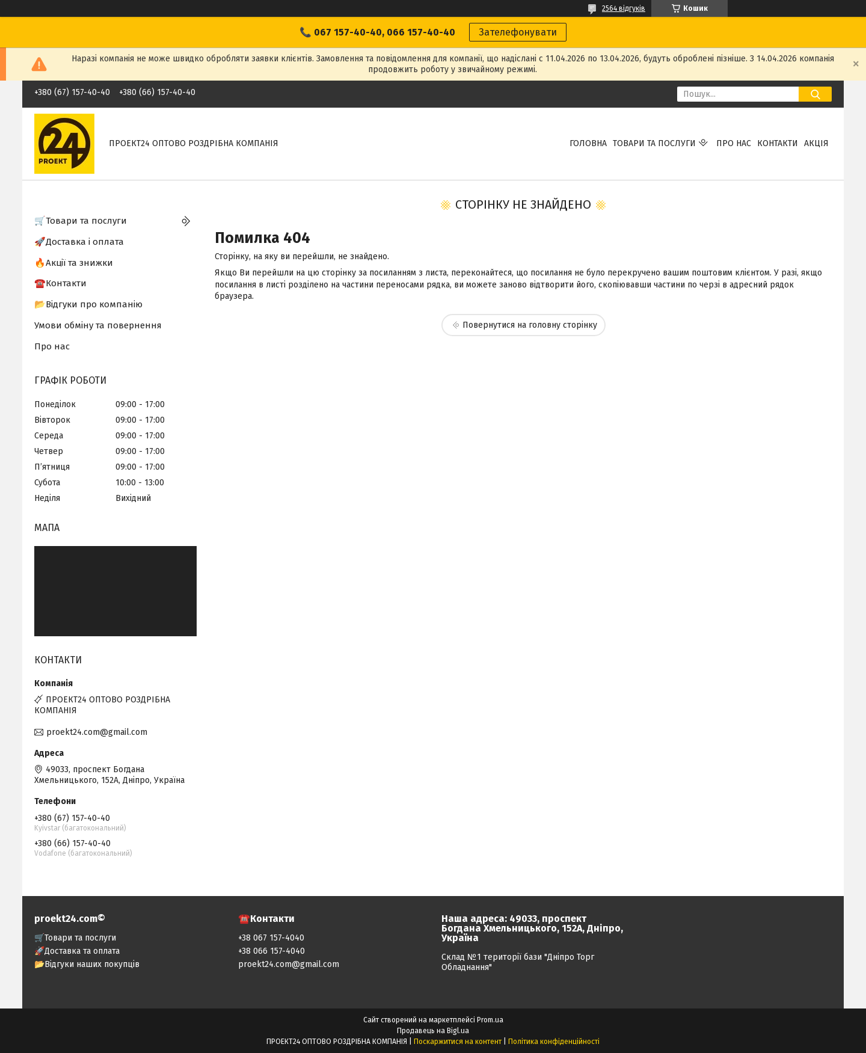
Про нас (733, 143)
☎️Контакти (60, 283)
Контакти (777, 143)
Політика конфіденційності (554, 1041)
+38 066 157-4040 (271, 951)
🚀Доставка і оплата (79, 241)
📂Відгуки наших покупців (87, 964)
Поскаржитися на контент (458, 1041)
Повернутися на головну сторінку (529, 325)
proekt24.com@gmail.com (96, 732)
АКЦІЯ (816, 143)
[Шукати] (815, 94)
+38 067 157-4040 (271, 938)
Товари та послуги (654, 143)
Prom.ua (490, 1020)
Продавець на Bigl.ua (433, 1031)
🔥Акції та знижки (73, 262)
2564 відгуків (623, 8)
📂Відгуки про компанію (88, 304)
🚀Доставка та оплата (77, 951)
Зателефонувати (518, 32)
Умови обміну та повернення (98, 325)
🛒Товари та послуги (80, 220)
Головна (588, 143)
